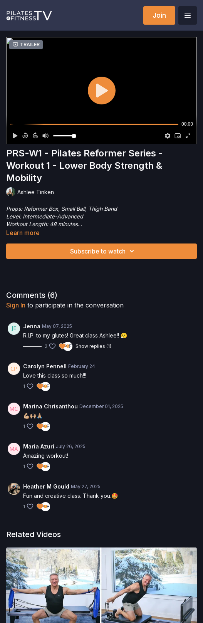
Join (159, 15)
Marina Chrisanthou (50, 406)
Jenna (31, 326)
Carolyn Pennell (45, 366)
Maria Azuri (38, 446)
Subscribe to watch (103, 251)
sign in (15, 305)
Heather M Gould (46, 486)
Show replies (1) (93, 346)
